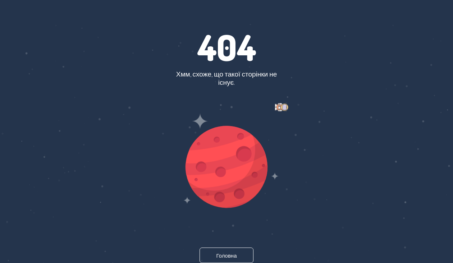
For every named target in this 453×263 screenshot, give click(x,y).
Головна (226, 255)
